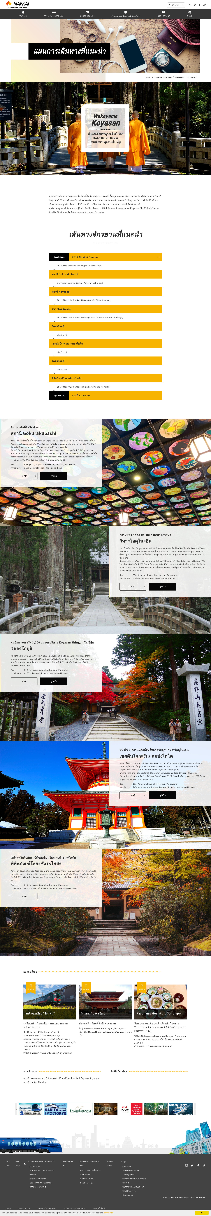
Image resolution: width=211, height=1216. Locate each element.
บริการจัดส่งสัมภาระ (130, 1170)
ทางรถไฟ (18, 1163)
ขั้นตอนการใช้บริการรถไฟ (40, 1182)
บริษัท (8, 1208)
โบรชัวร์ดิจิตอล (109, 1163)
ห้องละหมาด (127, 1195)
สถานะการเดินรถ (37, 1186)
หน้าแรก (8, 1163)
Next (195, 1109)
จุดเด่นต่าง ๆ (85, 1174)
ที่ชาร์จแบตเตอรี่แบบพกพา (133, 1186)
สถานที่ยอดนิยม (87, 1178)
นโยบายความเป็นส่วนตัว (74, 1208)
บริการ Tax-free (129, 1191)
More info (108, 1213)
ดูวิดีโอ (54, 476)
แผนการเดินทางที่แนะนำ (90, 1170)
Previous (16, 1109)
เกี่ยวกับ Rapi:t (36, 1166)
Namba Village (86, 1182)
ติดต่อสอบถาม (25, 1208)
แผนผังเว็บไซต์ (99, 1208)
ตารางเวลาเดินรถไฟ (38, 1178)
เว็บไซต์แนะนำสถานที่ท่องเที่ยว (89, 1163)
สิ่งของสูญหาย (128, 1174)
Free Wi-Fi (126, 1166)
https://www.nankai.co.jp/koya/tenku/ (51, 1052)
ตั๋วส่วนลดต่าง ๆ (68, 1163)
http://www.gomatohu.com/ (157, 1046)
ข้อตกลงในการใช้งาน (47, 1208)
